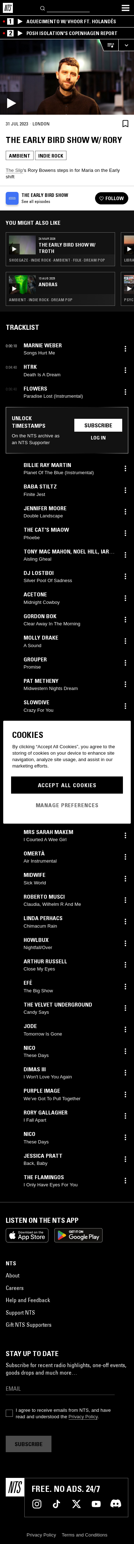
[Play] (67, 77)
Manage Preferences (67, 805)
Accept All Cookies (67, 785)
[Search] (43, 7)
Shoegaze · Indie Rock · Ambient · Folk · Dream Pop (57, 260)
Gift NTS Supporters (28, 1324)
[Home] (8, 8)
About (12, 1275)
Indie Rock (50, 156)
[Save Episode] (125, 123)
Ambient (19, 156)
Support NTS (20, 1312)
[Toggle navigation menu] (125, 8)
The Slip (14, 170)
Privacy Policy (83, 1416)
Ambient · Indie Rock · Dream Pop (41, 299)
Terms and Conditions (85, 1535)
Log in (98, 438)
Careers (15, 1287)
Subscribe (98, 425)
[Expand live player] (126, 45)
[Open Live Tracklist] (108, 45)
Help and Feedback (28, 1300)
